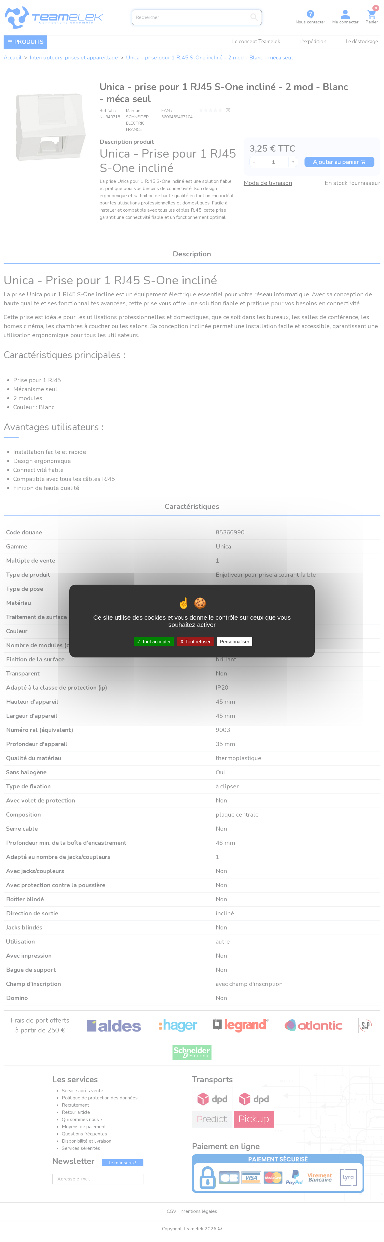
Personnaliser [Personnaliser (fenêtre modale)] (234, 641)
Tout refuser (195, 641)
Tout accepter (154, 641)
